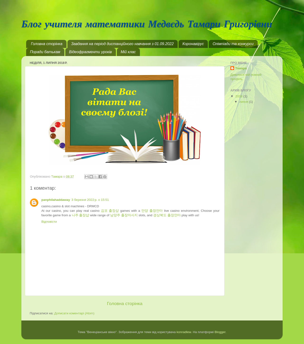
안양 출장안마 (152, 210)
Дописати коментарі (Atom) (74, 313)
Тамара (241, 68)
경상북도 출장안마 (167, 215)
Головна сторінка (46, 44)
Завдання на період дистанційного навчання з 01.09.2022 (122, 44)
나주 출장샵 (80, 215)
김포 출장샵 (110, 210)
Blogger (220, 332)
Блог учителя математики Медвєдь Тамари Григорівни (146, 24)
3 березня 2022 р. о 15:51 (90, 200)
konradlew (183, 332)
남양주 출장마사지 (124, 215)
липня (244, 102)
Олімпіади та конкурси (233, 44)
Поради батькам (45, 52)
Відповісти (49, 221)
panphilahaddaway (55, 200)
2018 (239, 96)
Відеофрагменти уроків (90, 52)
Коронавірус (193, 44)
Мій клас (128, 52)
